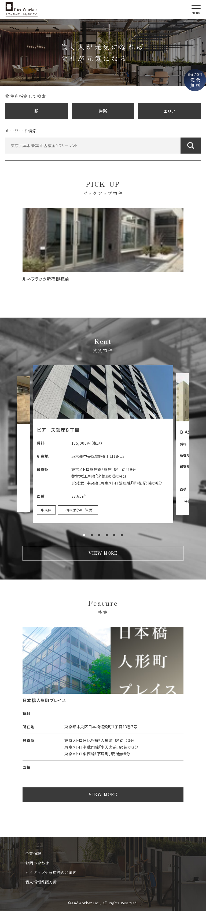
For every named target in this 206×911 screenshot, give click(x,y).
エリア (169, 111)
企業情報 (33, 853)
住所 (103, 111)
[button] (84, 535)
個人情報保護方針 (41, 882)
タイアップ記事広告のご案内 (51, 872)
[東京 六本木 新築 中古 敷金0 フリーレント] (103, 146)
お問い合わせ (37, 863)
